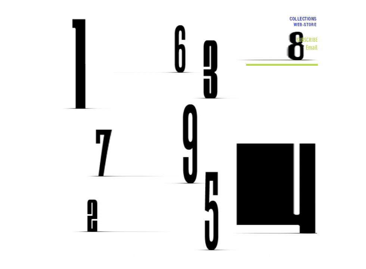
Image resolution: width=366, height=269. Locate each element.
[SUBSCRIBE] (307, 40)
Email (311, 47)
